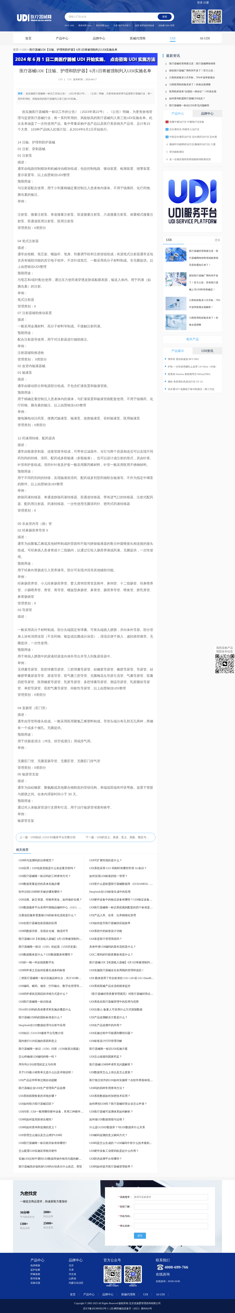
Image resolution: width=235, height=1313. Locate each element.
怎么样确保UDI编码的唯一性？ (38, 1056)
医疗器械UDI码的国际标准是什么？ (40, 1017)
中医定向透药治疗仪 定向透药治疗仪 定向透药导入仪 (191, 138)
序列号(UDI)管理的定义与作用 (37, 1064)
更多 (217, 240)
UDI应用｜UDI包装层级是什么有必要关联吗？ (47, 868)
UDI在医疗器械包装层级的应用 (38, 923)
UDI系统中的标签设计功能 (105, 930)
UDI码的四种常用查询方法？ (107, 1088)
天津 (71, 1270)
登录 (200, 2)
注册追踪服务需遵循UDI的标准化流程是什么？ (47, 915)
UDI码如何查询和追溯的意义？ (38, 1127)
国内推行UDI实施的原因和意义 (38, 1040)
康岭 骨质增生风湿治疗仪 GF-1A (184, 381)
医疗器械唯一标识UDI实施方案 (108, 1048)
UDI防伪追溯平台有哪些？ (105, 1158)
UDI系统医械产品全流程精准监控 (109, 985)
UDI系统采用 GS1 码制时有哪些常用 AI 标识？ (118, 868)
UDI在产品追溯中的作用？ (105, 1025)
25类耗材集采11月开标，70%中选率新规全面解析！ (192, 78)
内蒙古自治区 (76, 1283)
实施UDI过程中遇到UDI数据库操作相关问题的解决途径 (53, 1158)
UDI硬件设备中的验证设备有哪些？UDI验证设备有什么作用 (126, 899)
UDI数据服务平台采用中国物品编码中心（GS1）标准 (51, 907)
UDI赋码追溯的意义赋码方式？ (108, 1135)
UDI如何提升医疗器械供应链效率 (109, 923)
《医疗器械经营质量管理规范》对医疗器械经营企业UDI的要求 (128, 993)
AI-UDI (205, 38)
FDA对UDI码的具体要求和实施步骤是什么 (45, 1009)
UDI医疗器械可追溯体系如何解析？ (111, 1111)
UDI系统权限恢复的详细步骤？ (38, 1095)
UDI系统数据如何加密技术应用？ (109, 1095)
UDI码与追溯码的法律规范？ (36, 860)
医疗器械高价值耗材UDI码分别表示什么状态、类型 (50, 1166)
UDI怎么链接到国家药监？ (105, 1056)
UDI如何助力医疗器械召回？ (36, 1103)
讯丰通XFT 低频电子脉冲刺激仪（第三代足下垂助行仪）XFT (189, 389)
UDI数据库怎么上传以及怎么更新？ (111, 1072)
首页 (28, 38)
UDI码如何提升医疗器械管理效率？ (111, 1166)
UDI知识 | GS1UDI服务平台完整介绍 (41, 1033)
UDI (172, 38)
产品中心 (62, 38)
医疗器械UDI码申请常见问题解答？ (111, 1064)
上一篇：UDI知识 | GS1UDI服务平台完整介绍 (47, 837)
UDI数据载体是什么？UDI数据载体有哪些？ (46, 954)
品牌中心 (99, 38)
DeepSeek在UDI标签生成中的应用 (110, 891)
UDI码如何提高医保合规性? (36, 1119)
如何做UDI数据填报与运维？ (107, 1119)
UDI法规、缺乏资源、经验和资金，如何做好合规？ (50, 899)
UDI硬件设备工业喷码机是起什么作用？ (114, 1150)
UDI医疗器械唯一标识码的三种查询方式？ (45, 876)
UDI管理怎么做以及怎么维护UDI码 (40, 1135)
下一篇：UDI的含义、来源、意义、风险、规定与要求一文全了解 (126, 837)
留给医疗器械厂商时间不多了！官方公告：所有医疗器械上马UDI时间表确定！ (192, 71)
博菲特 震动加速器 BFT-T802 (182, 359)
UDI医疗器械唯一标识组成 (35, 1001)
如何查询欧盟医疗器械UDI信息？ (187, 98)
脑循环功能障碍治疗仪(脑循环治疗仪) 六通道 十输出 (190, 145)
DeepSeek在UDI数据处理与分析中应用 (42, 1025)
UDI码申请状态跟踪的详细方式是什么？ (43, 993)
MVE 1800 (69, 25)
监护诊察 (35, 1270)
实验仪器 (35, 1283)
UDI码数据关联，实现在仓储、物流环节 (43, 930)
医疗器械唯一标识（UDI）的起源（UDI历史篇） (49, 946)
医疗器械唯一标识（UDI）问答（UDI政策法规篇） (50, 1048)
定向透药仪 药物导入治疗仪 (182, 129)
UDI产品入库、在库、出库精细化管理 (112, 915)
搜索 (164, 16)
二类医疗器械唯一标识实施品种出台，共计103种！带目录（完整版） (61, 978)
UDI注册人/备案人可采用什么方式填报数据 (115, 1009)
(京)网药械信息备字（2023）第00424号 (131, 1308)
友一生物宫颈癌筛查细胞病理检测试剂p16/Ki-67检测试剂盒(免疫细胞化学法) (188, 160)
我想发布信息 (224, 651)
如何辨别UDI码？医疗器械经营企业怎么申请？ (118, 1103)
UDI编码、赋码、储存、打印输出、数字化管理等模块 (52, 985)
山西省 (72, 1278)
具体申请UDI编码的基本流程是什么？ (112, 946)
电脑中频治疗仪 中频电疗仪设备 (185, 122)
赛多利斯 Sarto (85, 25)
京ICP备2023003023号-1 (95, 1308)
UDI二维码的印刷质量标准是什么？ (111, 954)
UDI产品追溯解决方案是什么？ (108, 1017)
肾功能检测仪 (175, 152)
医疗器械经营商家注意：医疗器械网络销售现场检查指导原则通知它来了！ (192, 64)
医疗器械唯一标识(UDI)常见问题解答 (189, 105)
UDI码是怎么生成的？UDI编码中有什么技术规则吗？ (122, 1142)
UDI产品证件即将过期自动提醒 (38, 1080)
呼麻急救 (35, 1274)
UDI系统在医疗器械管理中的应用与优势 (114, 1001)
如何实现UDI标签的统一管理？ (108, 876)
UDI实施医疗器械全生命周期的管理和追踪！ (116, 970)
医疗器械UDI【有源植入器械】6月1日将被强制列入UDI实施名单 (58, 938)
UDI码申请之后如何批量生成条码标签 (42, 970)
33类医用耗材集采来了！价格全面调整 (190, 84)
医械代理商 (138, 38)
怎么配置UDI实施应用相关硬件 (38, 1150)
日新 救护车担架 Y (122, 25)
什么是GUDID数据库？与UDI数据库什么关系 (117, 1127)
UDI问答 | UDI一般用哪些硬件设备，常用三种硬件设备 (52, 1111)
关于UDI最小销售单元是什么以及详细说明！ (46, 1072)
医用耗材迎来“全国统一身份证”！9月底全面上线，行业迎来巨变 (192, 92)
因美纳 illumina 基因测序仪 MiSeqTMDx (187, 374)
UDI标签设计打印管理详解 (105, 1040)
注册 (206, 2)
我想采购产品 (224, 647)
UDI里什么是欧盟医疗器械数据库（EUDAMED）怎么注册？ (126, 883)
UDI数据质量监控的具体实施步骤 (39, 883)
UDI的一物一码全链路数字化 (36, 962)
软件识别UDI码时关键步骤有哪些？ (40, 891)
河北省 (72, 1274)
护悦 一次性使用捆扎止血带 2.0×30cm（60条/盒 (190, 366)
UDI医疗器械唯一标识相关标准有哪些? (43, 1142)
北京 (71, 1265)
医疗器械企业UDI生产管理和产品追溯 (42, 1088)
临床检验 (35, 1265)
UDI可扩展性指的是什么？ (105, 860)
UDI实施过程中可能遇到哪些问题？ (111, 1033)
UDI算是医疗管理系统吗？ (105, 938)
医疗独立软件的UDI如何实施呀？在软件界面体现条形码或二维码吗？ (132, 1080)
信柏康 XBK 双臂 (166, 25)
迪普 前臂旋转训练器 (144, 25)
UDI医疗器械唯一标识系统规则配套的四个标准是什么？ (123, 907)
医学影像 (35, 1278)
